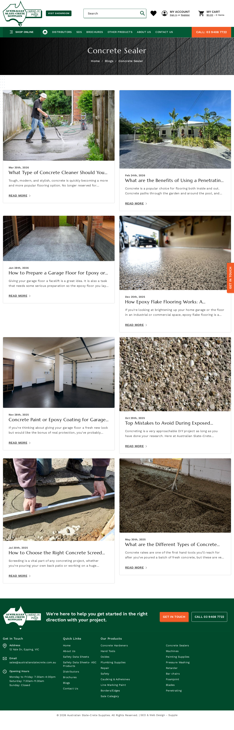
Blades (170, 695)
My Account (111, 30)
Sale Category (110, 706)
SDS (79, 42)
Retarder (172, 678)
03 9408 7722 (211, 42)
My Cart (144, 30)
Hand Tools (108, 661)
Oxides (105, 666)
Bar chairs (173, 683)
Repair (105, 678)
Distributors (62, 42)
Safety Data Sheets (76, 666)
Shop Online (22, 42)
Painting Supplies (177, 666)
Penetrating (174, 700)
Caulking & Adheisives (115, 689)
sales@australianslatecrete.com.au (32, 672)
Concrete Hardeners (114, 655)
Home (95, 71)
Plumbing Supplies (113, 672)
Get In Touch (230, 278)
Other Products (119, 42)
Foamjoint (172, 689)
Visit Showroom (58, 13)
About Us (143, 42)
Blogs (109, 71)
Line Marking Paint (113, 695)
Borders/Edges (110, 700)
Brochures (94, 42)
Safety (105, 683)
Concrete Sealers (177, 655)
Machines (172, 661)
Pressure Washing (177, 672)
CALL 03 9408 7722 (209, 627)
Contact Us (163, 42)
